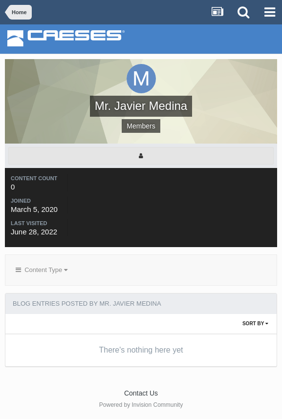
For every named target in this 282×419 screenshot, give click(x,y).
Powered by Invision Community (141, 404)
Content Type (41, 269)
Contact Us (141, 393)
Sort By (255, 323)
